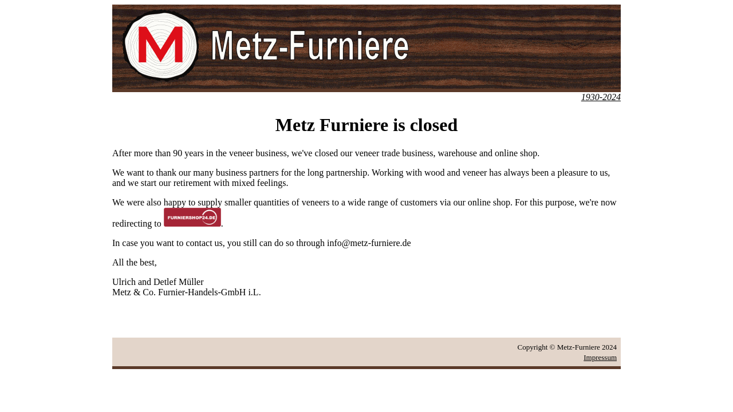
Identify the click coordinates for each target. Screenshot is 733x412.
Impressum (600, 357)
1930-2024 (601, 97)
